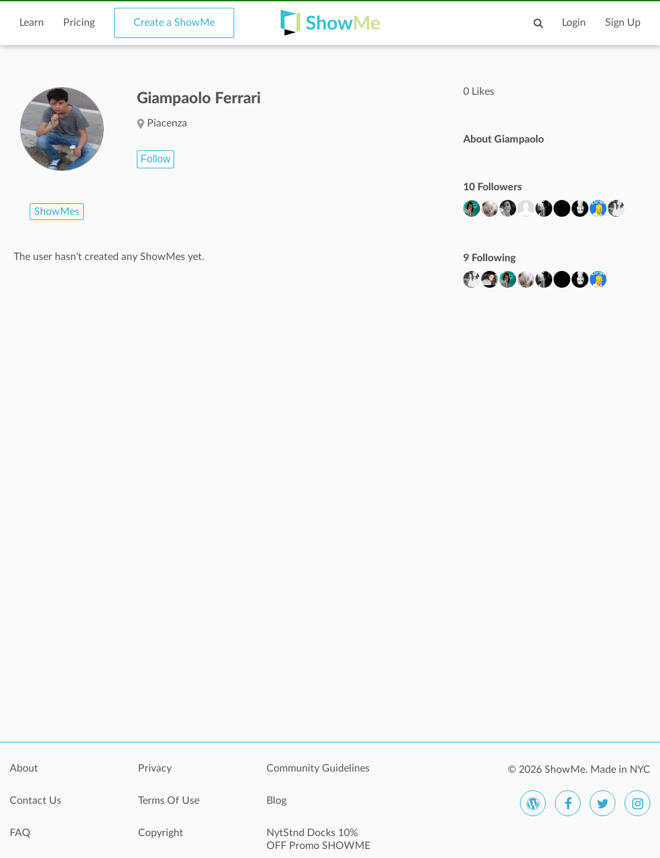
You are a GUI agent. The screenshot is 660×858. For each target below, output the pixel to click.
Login (574, 22)
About (24, 768)
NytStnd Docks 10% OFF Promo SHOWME (318, 839)
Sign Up (623, 22)
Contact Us (35, 800)
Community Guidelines (318, 768)
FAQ (20, 833)
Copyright (160, 833)
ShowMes (56, 211)
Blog (276, 800)
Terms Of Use (168, 800)
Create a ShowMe (174, 22)
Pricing (79, 22)
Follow (155, 159)
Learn (31, 22)
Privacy (155, 768)
